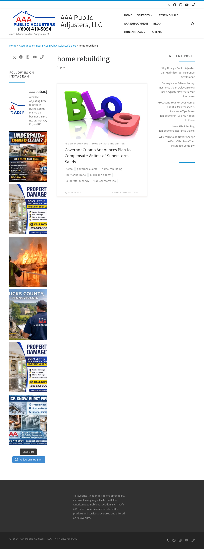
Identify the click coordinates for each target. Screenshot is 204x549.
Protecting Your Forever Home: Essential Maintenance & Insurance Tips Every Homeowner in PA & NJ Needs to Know (176, 111)
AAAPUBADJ (74, 193)
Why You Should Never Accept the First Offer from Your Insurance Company (177, 141)
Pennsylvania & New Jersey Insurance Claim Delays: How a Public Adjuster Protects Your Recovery (177, 89)
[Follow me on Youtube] (186, 4)
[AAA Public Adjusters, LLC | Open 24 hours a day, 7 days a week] (34, 20)
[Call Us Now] (193, 4)
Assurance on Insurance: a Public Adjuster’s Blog (47, 45)
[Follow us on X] (167, 5)
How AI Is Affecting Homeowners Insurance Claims (176, 128)
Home (13, 45)
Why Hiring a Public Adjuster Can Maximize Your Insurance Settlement (178, 72)
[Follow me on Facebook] (174, 4)
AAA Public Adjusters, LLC (36, 538)
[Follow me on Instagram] (180, 4)
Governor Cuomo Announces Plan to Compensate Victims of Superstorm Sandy (98, 155)
